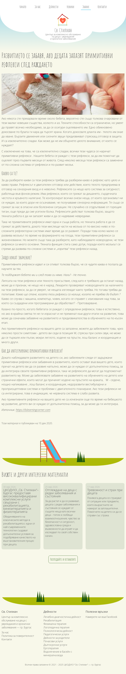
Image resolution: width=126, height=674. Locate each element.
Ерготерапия (51, 648)
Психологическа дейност (58, 631)
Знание (86, 7)
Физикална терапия (54, 624)
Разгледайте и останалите (63, 559)
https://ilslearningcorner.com (33, 410)
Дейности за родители (56, 638)
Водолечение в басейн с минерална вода (57, 653)
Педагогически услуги (56, 634)
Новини (70, 7)
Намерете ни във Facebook (101, 617)
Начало (23, 7)
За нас (38, 7)
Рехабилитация (52, 620)
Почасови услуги (53, 641)
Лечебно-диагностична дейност (62, 617)
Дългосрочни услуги (55, 645)
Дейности (53, 7)
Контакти (102, 7)
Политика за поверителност (18, 636)
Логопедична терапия (56, 627)
